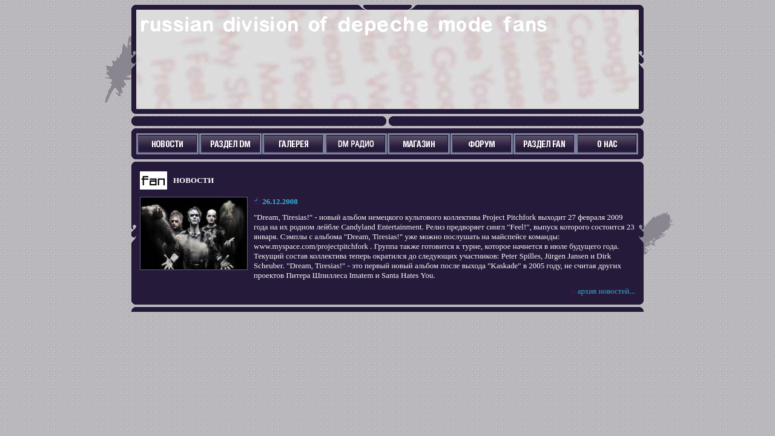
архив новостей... (606, 291)
